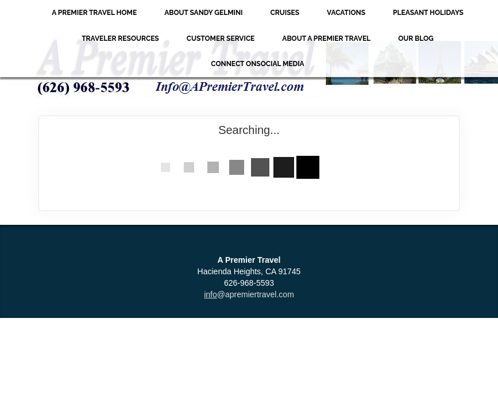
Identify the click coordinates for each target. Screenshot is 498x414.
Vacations (346, 13)
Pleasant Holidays (428, 13)
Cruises (285, 13)
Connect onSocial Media (257, 64)
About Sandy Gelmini (203, 13)
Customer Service (221, 38)
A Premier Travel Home (94, 13)
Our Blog (416, 38)
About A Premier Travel (326, 38)
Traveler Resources (120, 38)
